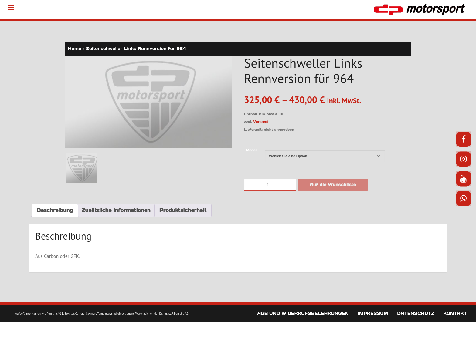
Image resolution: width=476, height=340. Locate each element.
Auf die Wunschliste (333, 184)
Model (251, 150)
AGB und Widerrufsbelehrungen (302, 313)
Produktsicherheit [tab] (182, 210)
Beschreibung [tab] (55, 210)
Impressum (373, 313)
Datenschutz (415, 313)
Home (74, 48)
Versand (260, 122)
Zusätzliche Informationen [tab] (116, 210)
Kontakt (455, 313)
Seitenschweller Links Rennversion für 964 (136, 48)
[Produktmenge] (270, 185)
